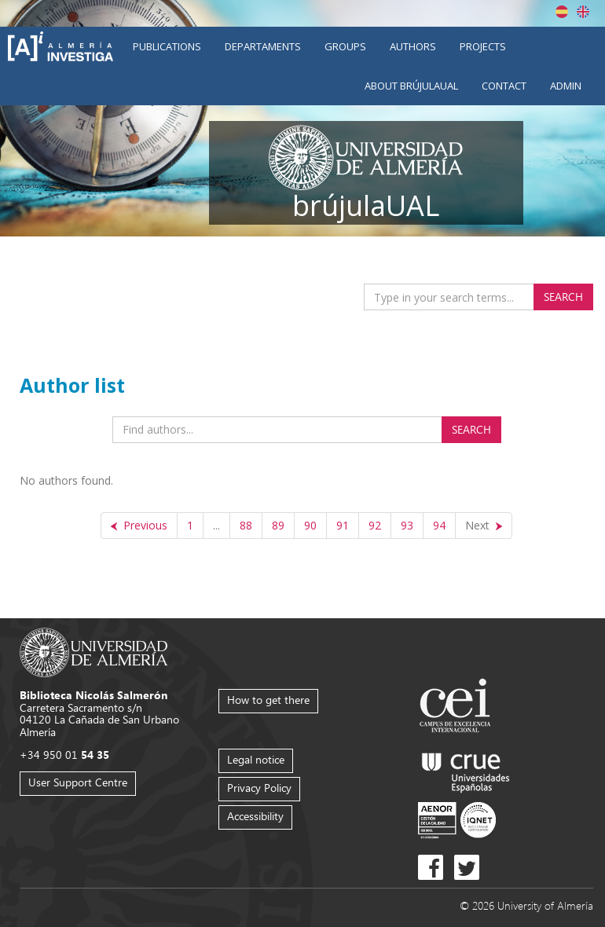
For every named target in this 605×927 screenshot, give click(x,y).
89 (278, 525)
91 (342, 525)
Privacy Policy (259, 787)
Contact (504, 86)
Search (563, 296)
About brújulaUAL (411, 86)
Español (562, 11)
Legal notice (255, 759)
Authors (413, 46)
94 (439, 525)
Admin (565, 86)
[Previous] (139, 525)
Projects (483, 46)
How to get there (268, 699)
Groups (345, 46)
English (583, 11)
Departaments (263, 46)
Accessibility (255, 815)
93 (407, 525)
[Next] (483, 525)
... (216, 525)
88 (246, 525)
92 (374, 525)
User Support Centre (77, 782)
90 (310, 525)
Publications (167, 46)
